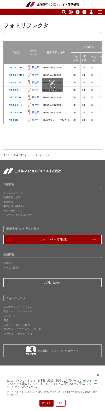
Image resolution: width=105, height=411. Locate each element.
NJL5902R (14, 90)
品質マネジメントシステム (17, 307)
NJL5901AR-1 (16, 75)
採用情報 (8, 254)
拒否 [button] (61, 403)
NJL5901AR (15, 67)
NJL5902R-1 (15, 97)
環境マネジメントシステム (17, 311)
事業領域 (8, 201)
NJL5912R (14, 120)
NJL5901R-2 (15, 82)
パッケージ (9, 315)
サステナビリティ (13, 210)
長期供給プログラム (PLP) (17, 333)
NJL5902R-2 (15, 105)
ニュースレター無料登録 (52, 239)
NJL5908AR (15, 112)
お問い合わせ (52, 282)
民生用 (35, 67)
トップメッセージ (13, 193)
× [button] (97, 375)
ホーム (6, 155)
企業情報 (8, 184)
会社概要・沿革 (11, 197)
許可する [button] (46, 403)
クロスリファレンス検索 (16, 324)
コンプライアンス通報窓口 (17, 215)
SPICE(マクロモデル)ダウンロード (22, 329)
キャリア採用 (10, 267)
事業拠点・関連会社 (14, 206)
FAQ (5, 320)
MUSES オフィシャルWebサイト (58, 350)
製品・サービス (21, 155)
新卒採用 (8, 263)
